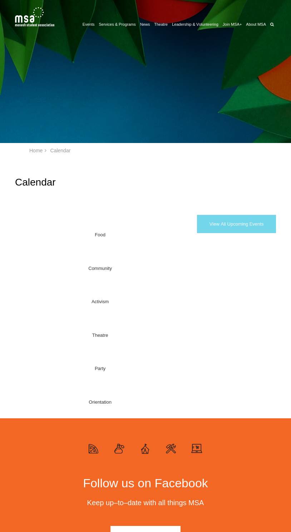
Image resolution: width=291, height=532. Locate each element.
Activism (86, 234)
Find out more (145, 369)
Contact (209, 501)
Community (56, 234)
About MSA (256, 24)
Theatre (161, 24)
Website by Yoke (252, 511)
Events (89, 24)
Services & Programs (117, 24)
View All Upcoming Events (236, 224)
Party (141, 234)
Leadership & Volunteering (195, 24)
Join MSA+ (232, 24)
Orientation (172, 234)
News (145, 24)
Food (25, 234)
